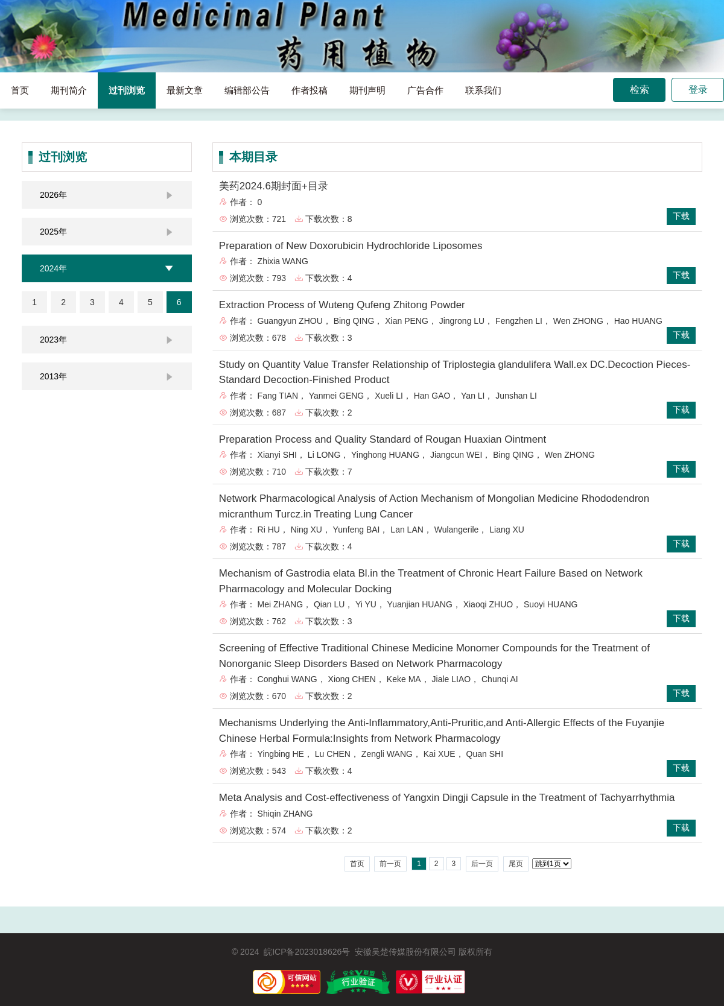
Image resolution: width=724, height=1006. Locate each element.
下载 (681, 216)
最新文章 (185, 90)
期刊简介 (69, 90)
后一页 (482, 863)
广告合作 (425, 90)
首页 (20, 90)
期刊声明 (367, 90)
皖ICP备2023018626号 (307, 952)
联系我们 (483, 90)
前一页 (390, 863)
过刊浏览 (127, 90)
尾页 (516, 863)
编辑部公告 (247, 90)
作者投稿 (309, 90)
